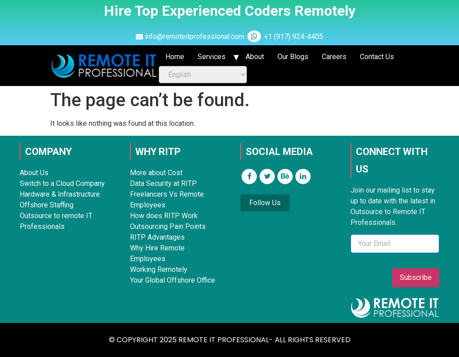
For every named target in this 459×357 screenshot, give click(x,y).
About (255, 56)
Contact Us (377, 56)
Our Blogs (292, 56)
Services (211, 56)
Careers (334, 56)
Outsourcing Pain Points (168, 226)
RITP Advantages (157, 237)
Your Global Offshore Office (172, 280)
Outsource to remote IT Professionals (56, 221)
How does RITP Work (164, 215)
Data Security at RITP (163, 183)
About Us (34, 172)
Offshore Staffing (47, 205)
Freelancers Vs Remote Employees (167, 199)
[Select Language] (203, 74)
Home (174, 56)
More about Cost (156, 172)
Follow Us (265, 202)
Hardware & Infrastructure (60, 194)
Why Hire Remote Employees (157, 253)
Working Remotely (158, 269)
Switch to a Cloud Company (62, 183)
